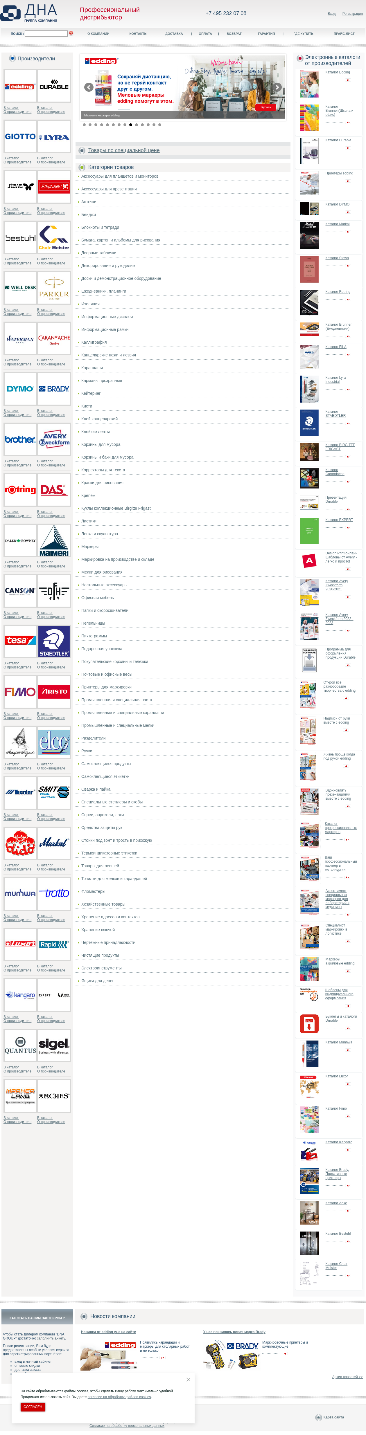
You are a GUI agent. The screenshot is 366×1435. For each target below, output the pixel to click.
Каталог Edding (338, 72)
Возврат (234, 33)
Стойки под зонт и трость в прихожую (116, 840)
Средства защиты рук (101, 827)
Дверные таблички (98, 252)
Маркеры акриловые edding (340, 961)
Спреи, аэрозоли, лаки (102, 814)
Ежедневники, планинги (103, 291)
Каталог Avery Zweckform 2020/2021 (337, 585)
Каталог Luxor (337, 1076)
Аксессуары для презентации (109, 189)
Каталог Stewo (337, 258)
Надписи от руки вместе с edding (336, 720)
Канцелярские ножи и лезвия (108, 355)
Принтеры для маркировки (106, 687)
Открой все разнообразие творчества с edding (339, 686)
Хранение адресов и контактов (110, 917)
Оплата (205, 33)
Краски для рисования (102, 482)
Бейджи (88, 214)
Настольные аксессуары (104, 585)
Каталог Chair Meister (337, 1266)
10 (136, 124)
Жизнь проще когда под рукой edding (339, 756)
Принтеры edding (339, 173)
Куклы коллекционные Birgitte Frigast (116, 508)
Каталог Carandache (335, 472)
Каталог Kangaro (339, 1142)
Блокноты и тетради (100, 227)
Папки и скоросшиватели (104, 610)
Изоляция (90, 304)
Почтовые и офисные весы (106, 674)
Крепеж (88, 495)
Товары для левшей (100, 865)
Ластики (88, 521)
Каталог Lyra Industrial (336, 380)
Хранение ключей (98, 929)
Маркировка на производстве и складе (117, 559)
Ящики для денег (97, 980)
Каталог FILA (336, 347)
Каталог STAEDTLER (336, 414)
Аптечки (88, 201)
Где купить (303, 33)
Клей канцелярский (99, 419)
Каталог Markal (338, 224)
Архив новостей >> (347, 1377)
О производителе (17, 112)
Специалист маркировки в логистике (336, 929)
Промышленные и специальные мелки (117, 725)
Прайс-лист (344, 33)
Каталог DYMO (338, 204)
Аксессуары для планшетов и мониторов (120, 176)
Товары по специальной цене (124, 150)
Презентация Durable (336, 499)
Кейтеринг (91, 393)
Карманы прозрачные (101, 380)
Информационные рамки (104, 329)
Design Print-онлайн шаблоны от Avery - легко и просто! (342, 557)
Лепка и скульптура (99, 533)
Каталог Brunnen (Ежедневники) (339, 326)
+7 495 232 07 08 (226, 13)
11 (142, 124)
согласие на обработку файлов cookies (119, 1397)
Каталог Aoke (336, 1203)
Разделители (93, 738)
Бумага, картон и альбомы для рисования (120, 240)
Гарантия (266, 33)
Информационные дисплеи (107, 316)
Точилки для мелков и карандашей (114, 878)
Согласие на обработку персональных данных (126, 1426)
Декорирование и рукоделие (108, 265)
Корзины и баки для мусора (107, 457)
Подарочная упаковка (101, 648)
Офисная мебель (97, 597)
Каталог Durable (338, 140)
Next (277, 87)
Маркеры (89, 546)
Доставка (174, 33)
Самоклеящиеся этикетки (105, 776)
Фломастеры (93, 891)
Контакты (138, 33)
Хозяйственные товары (103, 904)
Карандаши (92, 367)
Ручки (86, 751)
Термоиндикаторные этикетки (109, 853)
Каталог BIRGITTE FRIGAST (340, 447)
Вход (332, 14)
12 (148, 124)
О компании (98, 33)
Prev (89, 87)
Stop (282, 124)
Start (277, 124)
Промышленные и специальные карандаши (122, 712)
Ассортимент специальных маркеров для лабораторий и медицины (337, 899)
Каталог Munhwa (339, 1042)
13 (153, 124)
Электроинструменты (101, 968)
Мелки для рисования (102, 572)
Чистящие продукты (100, 955)
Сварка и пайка (95, 789)
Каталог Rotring (338, 292)
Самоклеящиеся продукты (106, 763)
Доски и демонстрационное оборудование (121, 278)
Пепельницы (93, 623)
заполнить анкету (51, 1338)
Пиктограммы (94, 636)
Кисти (86, 406)
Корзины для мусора (100, 444)
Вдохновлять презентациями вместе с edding (338, 794)
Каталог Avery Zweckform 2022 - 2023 (340, 619)
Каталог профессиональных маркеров (341, 828)
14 (159, 124)
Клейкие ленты (95, 431)
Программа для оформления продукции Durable (341, 653)
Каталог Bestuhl (338, 1234)
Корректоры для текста (103, 470)
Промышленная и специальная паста (116, 699)
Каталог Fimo (336, 1108)
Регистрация (352, 14)
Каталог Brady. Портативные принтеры (337, 1174)
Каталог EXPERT (339, 520)
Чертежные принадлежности (108, 942)
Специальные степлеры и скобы (112, 802)
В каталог (11, 108)
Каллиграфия (94, 342)
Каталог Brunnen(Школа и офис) (340, 110)
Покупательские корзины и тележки (114, 661)
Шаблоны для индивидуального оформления (339, 994)
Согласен (33, 1407)
